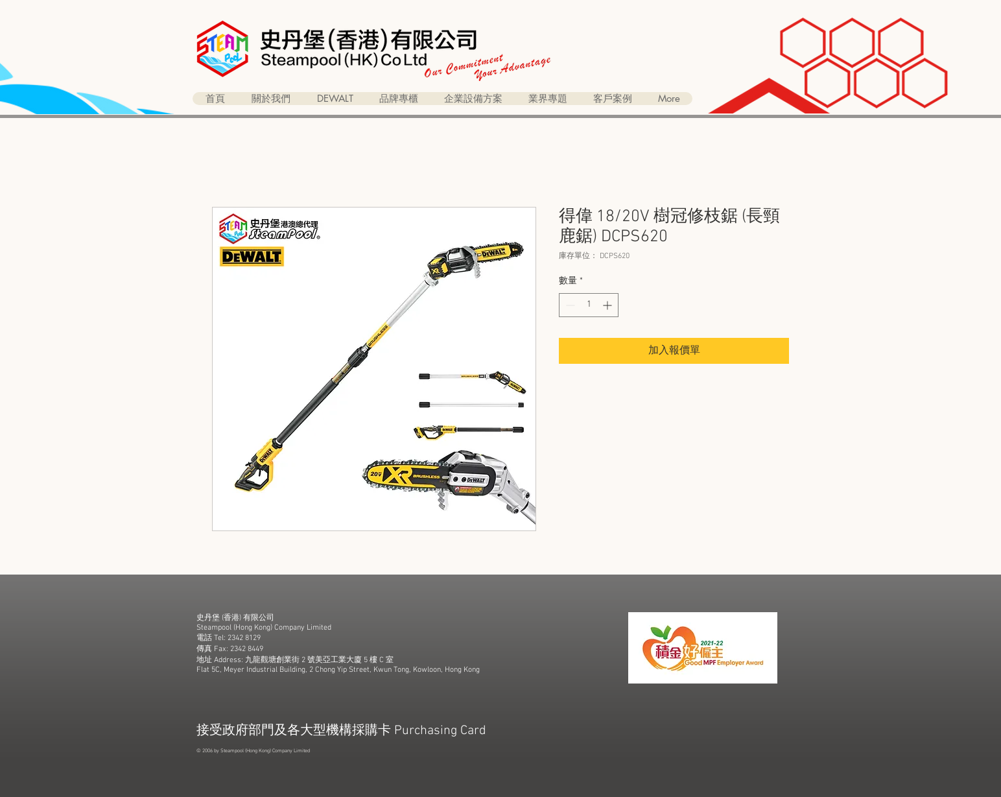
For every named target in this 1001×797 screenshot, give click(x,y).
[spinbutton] (588, 305)
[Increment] (608, 305)
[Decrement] (569, 305)
